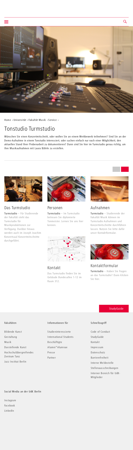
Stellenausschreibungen (104, 368)
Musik (7, 342)
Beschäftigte (54, 342)
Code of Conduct (100, 331)
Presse (51, 352)
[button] (125, 21)
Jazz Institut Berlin (15, 361)
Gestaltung (10, 336)
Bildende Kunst (13, 331)
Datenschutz (98, 352)
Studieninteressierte (59, 331)
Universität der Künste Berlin (18, 6)
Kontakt (95, 342)
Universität (20, 120)
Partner (51, 357)
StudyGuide (113, 308)
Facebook (9, 405)
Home (7, 120)
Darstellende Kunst (15, 347)
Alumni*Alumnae (57, 347)
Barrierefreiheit (99, 357)
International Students (60, 336)
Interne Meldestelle (102, 362)
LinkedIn (9, 410)
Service (52, 120)
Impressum (97, 347)
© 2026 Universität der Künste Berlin (22, 425)
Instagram (10, 400)
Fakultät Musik (37, 120)
